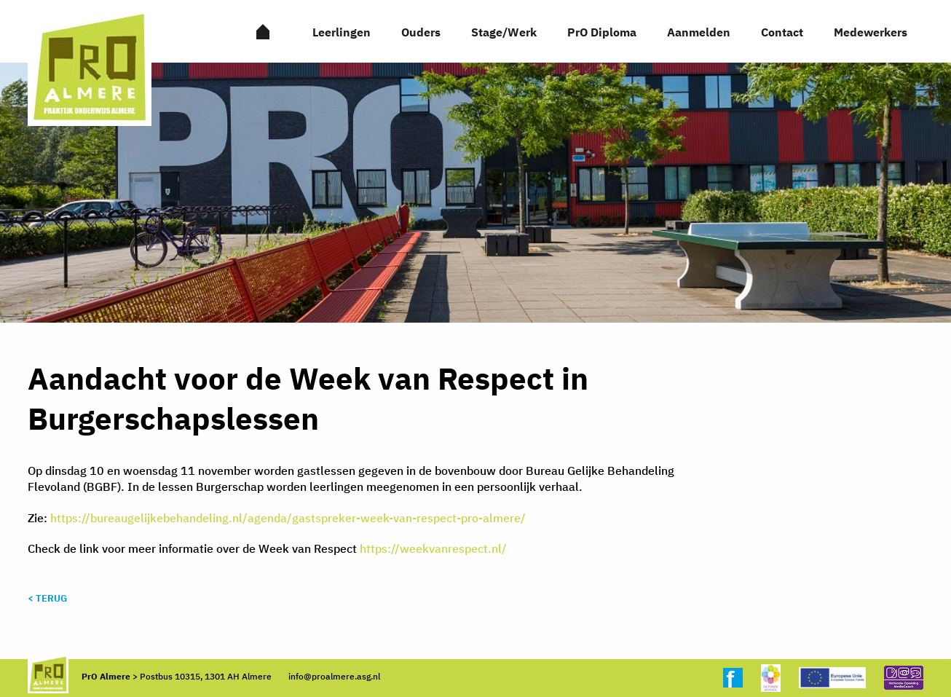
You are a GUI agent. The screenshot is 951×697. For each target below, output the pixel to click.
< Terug (47, 598)
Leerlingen (341, 32)
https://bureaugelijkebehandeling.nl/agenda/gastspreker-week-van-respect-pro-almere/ (288, 518)
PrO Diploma (601, 32)
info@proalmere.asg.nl (334, 676)
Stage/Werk (504, 32)
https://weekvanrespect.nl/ (433, 548)
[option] (475, 193)
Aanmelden (698, 32)
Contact (782, 32)
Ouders (421, 32)
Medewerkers (870, 32)
